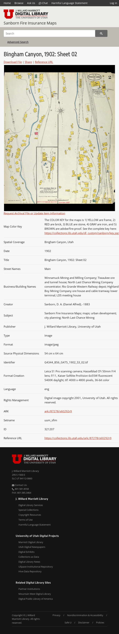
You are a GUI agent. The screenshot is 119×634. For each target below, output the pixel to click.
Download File (13, 62)
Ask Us (31, 3)
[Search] (49, 33)
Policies (100, 622)
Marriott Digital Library (30, 542)
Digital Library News (29, 561)
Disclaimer (83, 622)
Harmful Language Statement (69, 3)
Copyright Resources (29, 514)
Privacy (56, 615)
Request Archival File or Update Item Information (34, 213)
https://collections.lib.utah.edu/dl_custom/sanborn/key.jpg (81, 233)
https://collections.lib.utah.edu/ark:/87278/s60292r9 (77, 438)
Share (28, 62)
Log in (113, 3)
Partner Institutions (29, 589)
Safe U (68, 622)
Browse (18, 3)
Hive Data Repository (30, 571)
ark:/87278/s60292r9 (58, 411)
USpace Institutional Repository (35, 566)
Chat (43, 3)
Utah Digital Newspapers (31, 547)
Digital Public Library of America (35, 598)
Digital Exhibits (26, 551)
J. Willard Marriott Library (25, 471)
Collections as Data (28, 556)
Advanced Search (18, 42)
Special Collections (28, 509)
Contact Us (19, 485)
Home (7, 3)
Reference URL (44, 62)
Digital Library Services (30, 505)
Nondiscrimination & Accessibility (85, 615)
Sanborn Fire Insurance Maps (30, 23)
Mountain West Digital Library (34, 593)
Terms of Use (25, 519)
